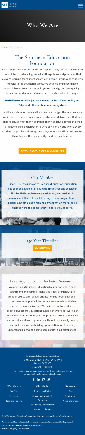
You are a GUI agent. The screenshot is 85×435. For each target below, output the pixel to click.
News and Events (71, 401)
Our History (14, 396)
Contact (68, 416)
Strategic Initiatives (42, 409)
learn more (42, 247)
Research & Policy (42, 391)
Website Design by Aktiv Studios (15, 429)
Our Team (14, 391)
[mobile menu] (80, 5)
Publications (70, 396)
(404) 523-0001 (45, 367)
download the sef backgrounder (42, 151)
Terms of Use (58, 416)
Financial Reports (14, 401)
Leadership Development (42, 405)
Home (5, 47)
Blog (71, 391)
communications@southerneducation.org (42, 374)
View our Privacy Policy (33, 425)
